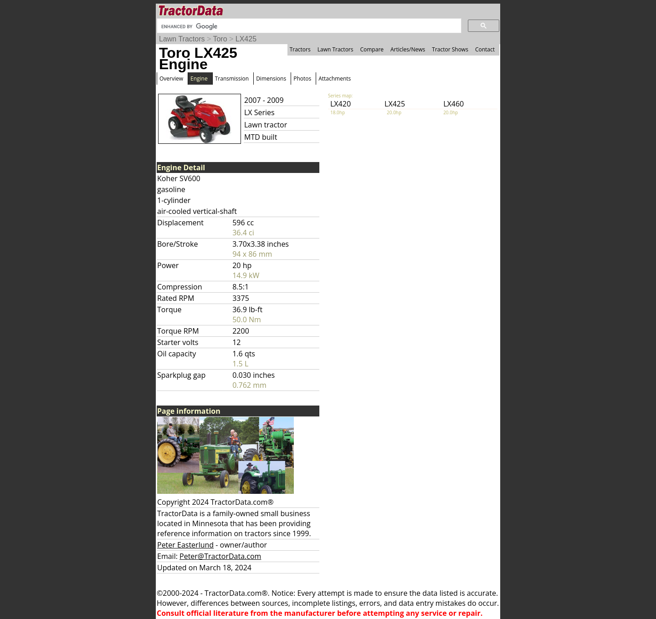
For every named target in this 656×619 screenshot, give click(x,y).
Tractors (300, 49)
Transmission (232, 78)
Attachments (334, 78)
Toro (220, 39)
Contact (485, 49)
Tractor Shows (450, 49)
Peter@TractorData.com (220, 556)
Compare (372, 49)
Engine (199, 78)
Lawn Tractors (182, 39)
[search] (308, 26)
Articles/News (407, 49)
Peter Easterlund (185, 545)
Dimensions (271, 78)
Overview (171, 78)
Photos (302, 78)
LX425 (246, 39)
